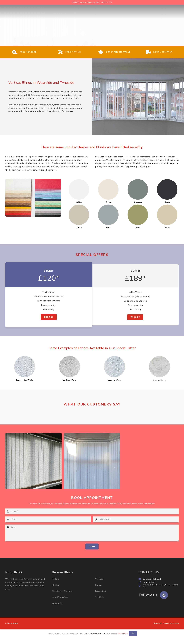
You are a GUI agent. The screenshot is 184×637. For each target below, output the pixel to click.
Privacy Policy (157, 623)
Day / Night (100, 591)
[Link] (28, 11)
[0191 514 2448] (141, 582)
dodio (177, 623)
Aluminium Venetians (62, 591)
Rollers (55, 578)
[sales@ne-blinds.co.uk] (141, 579)
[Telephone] (136, 519)
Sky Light (99, 597)
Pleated (56, 585)
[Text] (92, 533)
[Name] (92, 511)
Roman (98, 585)
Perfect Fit (57, 603)
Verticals (99, 578)
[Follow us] (148, 595)
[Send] (91, 546)
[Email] (48, 519)
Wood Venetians (60, 597)
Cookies (166, 623)
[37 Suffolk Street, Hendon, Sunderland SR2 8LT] (141, 586)
